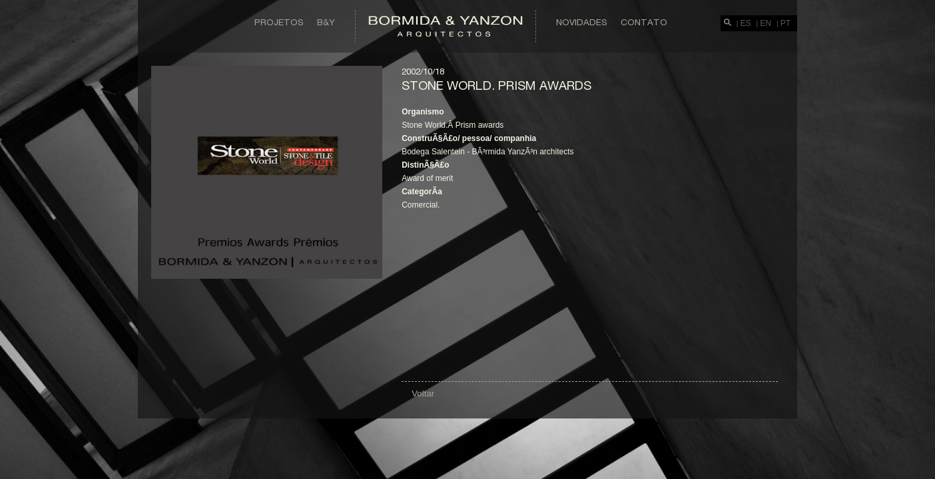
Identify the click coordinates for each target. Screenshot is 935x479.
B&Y (326, 22)
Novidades (581, 22)
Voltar (423, 394)
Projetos (279, 22)
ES (746, 23)
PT (785, 23)
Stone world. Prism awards (496, 85)
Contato (644, 22)
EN (765, 23)
